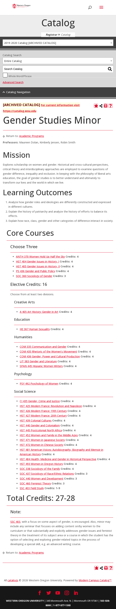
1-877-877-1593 (62, 605)
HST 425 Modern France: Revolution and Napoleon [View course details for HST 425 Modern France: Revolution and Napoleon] (51, 406)
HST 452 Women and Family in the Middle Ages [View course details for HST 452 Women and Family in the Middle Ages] (49, 435)
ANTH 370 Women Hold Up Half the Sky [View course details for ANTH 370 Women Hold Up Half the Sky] (40, 256)
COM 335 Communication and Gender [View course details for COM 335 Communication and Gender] (43, 346)
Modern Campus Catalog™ (95, 580)
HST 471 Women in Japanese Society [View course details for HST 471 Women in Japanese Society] (42, 440)
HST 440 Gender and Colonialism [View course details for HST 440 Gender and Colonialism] (40, 425)
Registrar (51, 34)
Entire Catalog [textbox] (13, 61)
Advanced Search (13, 82)
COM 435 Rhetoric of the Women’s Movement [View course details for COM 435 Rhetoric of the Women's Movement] (48, 351)
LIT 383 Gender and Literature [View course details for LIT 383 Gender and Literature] (38, 361)
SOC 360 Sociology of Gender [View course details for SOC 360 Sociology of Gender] (34, 276)
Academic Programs (31, 136)
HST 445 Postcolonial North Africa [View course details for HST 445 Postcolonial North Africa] (41, 430)
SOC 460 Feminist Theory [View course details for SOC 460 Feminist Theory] (35, 483)
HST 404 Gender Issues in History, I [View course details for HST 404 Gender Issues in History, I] (37, 261)
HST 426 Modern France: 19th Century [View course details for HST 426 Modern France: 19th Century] (43, 411)
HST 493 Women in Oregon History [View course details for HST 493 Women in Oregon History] (41, 464)
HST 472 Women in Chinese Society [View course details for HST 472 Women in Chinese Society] (41, 445)
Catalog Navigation (18, 92)
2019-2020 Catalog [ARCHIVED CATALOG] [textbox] (30, 43)
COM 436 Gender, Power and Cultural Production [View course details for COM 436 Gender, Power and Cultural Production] (50, 356)
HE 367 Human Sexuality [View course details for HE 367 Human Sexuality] (35, 329)
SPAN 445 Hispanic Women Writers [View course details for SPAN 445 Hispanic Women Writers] (41, 366)
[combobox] (58, 42)
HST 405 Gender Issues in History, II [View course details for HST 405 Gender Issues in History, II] (38, 266)
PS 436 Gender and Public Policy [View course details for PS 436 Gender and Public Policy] (35, 271)
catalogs (13, 580)
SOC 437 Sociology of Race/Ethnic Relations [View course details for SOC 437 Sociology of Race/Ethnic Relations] (47, 473)
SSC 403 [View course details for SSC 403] (15, 521)
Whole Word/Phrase (20, 76)
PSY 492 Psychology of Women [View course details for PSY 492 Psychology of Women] (39, 383)
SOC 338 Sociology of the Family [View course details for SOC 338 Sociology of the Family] (40, 469)
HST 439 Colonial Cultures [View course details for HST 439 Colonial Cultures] (36, 420)
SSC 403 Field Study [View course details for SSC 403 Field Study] (32, 488)
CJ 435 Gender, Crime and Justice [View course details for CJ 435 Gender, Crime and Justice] (40, 401)
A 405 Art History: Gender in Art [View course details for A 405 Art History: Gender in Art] (39, 312)
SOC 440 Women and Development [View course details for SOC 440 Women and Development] (41, 478)
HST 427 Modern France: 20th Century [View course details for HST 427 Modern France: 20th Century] (43, 415)
